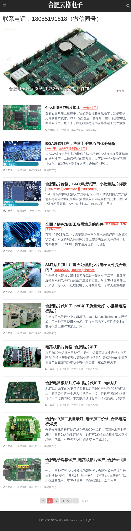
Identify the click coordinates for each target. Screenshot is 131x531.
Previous (8, 59)
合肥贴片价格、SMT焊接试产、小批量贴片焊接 (86, 184)
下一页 (65, 500)
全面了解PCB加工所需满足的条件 (74, 224)
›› (75, 500)
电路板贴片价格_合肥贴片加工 (71, 347)
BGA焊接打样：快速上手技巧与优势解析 (80, 143)
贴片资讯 (50, 130)
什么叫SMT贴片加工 (62, 107)
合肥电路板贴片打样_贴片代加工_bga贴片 (81, 383)
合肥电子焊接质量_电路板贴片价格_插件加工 (51, 88)
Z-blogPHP (88, 520)
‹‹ (43, 500)
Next (122, 59)
